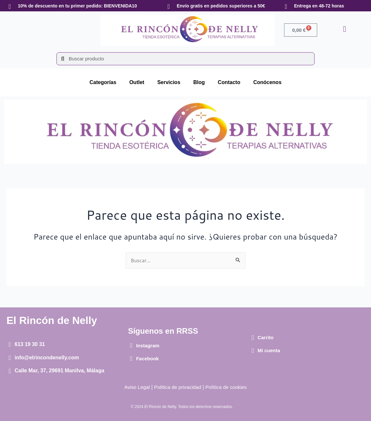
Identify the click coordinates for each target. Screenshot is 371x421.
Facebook (147, 358)
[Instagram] (131, 345)
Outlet (136, 82)
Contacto (229, 82)
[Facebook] (131, 358)
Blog (199, 82)
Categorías (103, 82)
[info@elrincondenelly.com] (9, 357)
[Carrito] (252, 337)
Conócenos (267, 82)
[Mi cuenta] (252, 350)
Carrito (265, 337)
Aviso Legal (135, 387)
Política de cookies (227, 387)
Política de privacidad (177, 387)
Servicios (168, 82)
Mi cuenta (268, 350)
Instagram (148, 345)
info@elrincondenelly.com (47, 357)
